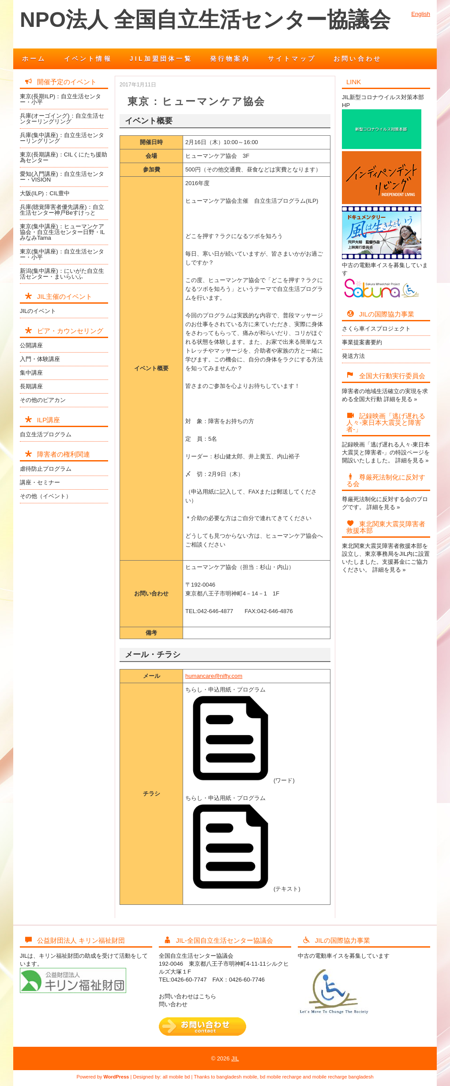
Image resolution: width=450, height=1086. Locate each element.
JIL (235, 1058)
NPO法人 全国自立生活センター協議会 (205, 19)
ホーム (34, 58)
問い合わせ (173, 1004)
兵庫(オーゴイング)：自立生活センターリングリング (62, 118)
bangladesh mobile (237, 1076)
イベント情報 (88, 58)
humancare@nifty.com (213, 676)
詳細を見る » (400, 399)
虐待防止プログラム (45, 468)
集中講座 (31, 372)
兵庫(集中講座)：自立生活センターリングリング (62, 138)
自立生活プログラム (45, 434)
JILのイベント (38, 311)
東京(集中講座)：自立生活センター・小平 (62, 254)
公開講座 (31, 345)
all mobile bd (176, 1076)
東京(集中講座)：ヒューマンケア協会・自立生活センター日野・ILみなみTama (62, 232)
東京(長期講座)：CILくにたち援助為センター (63, 157)
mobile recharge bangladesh (343, 1076)
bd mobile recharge (280, 1076)
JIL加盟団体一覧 (161, 58)
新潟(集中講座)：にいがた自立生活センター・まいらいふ (62, 274)
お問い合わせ (358, 58)
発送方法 (353, 356)
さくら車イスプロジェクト (376, 328)
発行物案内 (230, 58)
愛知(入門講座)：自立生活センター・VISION (62, 177)
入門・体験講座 (40, 359)
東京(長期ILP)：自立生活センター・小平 (60, 99)
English (420, 14)
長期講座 (31, 386)
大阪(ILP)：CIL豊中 (45, 193)
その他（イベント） (45, 496)
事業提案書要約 (362, 342)
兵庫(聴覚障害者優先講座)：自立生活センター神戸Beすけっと (62, 210)
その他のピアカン (43, 400)
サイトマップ (292, 58)
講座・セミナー (40, 482)
